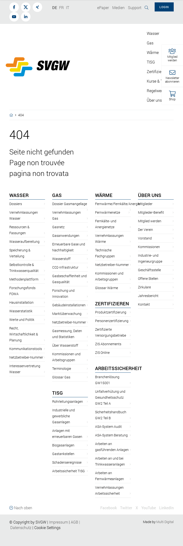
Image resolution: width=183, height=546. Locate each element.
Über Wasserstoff (65, 345)
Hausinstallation (21, 302)
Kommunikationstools (25, 348)
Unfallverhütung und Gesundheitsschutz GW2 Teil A (110, 397)
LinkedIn (166, 507)
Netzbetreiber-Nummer (26, 357)
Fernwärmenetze (107, 212)
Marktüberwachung (66, 313)
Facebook (108, 507)
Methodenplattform (23, 279)
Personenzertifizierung (111, 320)
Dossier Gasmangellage (69, 203)
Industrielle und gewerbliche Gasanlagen (63, 416)
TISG (57, 393)
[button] (172, 55)
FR (61, 7)
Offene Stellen (148, 278)
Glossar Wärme (106, 288)
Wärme (103, 195)
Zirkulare (144, 287)
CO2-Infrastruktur (65, 267)
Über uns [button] (154, 100)
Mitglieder (145, 203)
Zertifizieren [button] (157, 71)
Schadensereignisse (66, 462)
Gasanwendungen (65, 235)
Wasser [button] (153, 33)
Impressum (58, 522)
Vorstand (145, 238)
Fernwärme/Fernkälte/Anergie (117, 203)
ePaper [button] (103, 7)
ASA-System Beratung (111, 435)
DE (54, 7)
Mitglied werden (149, 221)
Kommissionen (149, 246)
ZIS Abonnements (108, 344)
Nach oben (20, 507)
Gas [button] (150, 42)
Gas (57, 195)
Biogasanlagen (63, 445)
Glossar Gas (61, 377)
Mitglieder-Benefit (151, 212)
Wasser (19, 195)
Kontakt (144, 304)
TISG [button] (151, 61)
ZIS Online (102, 352)
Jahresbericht (148, 295)
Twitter (126, 507)
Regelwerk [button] (155, 90)
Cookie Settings (47, 527)
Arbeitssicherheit (118, 368)
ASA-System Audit (108, 426)
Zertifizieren (112, 303)
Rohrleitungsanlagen (67, 401)
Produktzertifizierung (110, 312)
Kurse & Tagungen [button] (162, 81)
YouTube (148, 507)
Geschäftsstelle (149, 270)
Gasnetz (58, 227)
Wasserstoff (61, 258)
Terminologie (61, 368)
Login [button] (164, 7)
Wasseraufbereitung (24, 241)
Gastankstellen (63, 453)
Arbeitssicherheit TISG (68, 471)
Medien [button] (118, 7)
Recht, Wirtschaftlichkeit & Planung (23, 334)
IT (67, 7)
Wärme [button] (153, 52)
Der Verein (145, 229)
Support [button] (134, 7)
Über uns (149, 195)
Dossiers (15, 203)
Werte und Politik (21, 319)
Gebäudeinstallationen (69, 305)
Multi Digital (165, 521)
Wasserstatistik (20, 311)
